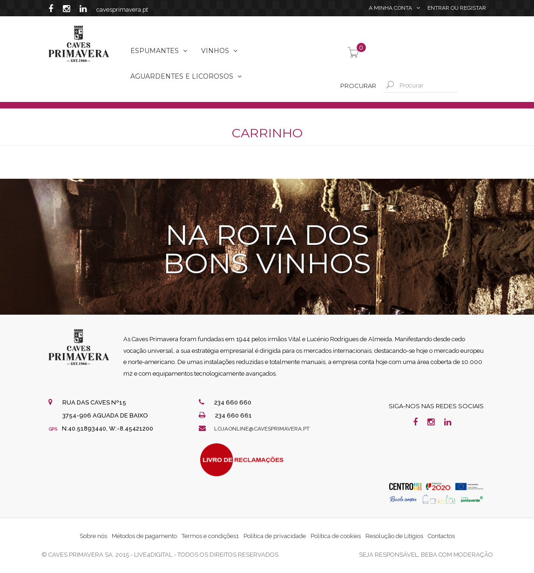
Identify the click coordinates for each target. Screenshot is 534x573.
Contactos (441, 536)
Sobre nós (93, 536)
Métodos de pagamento (144, 536)
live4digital (153, 554)
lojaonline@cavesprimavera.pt (267, 428)
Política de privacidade (274, 536)
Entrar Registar (456, 9)
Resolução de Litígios (394, 536)
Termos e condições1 (210, 536)
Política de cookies (336, 536)
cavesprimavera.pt (122, 9)
